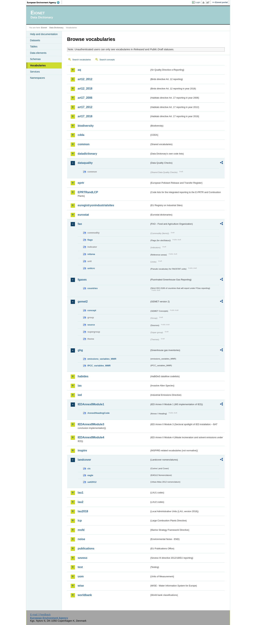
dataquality (85, 162)
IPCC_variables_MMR (99, 365)
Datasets (35, 40)
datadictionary (87, 153)
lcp (80, 520)
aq (79, 69)
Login (197, 2)
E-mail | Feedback (40, 614)
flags (90, 239)
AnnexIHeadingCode (99, 413)
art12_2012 (85, 79)
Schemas (35, 59)
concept (92, 310)
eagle (90, 475)
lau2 (80, 501)
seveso (82, 557)
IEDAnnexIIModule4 (91, 437)
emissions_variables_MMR (102, 359)
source (91, 324)
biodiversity (86, 125)
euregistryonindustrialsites (96, 205)
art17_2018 (85, 116)
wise (81, 585)
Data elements (38, 52)
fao (80, 223)
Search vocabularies (81, 60)
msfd (81, 529)
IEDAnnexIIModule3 (91, 424)
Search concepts (107, 60)
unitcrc (91, 268)
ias (80, 385)
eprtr (81, 182)
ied (80, 394)
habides (83, 376)
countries (93, 288)
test (80, 567)
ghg (80, 350)
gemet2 (83, 301)
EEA (44, 2)
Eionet (44, 28)
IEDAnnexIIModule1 (91, 404)
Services (35, 71)
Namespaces (37, 77)
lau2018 (83, 511)
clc (89, 468)
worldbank (85, 595)
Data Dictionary (56, 28)
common (84, 144)
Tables (34, 46)
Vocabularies (38, 65)
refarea (91, 254)
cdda (81, 134)
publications (86, 548)
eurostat (83, 214)
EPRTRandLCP (88, 192)
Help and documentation (44, 34)
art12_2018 (85, 88)
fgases (82, 279)
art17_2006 (85, 97)
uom (81, 576)
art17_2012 (85, 107)
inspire (82, 450)
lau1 (80, 492)
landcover (84, 459)
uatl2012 (92, 482)
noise (81, 539)
